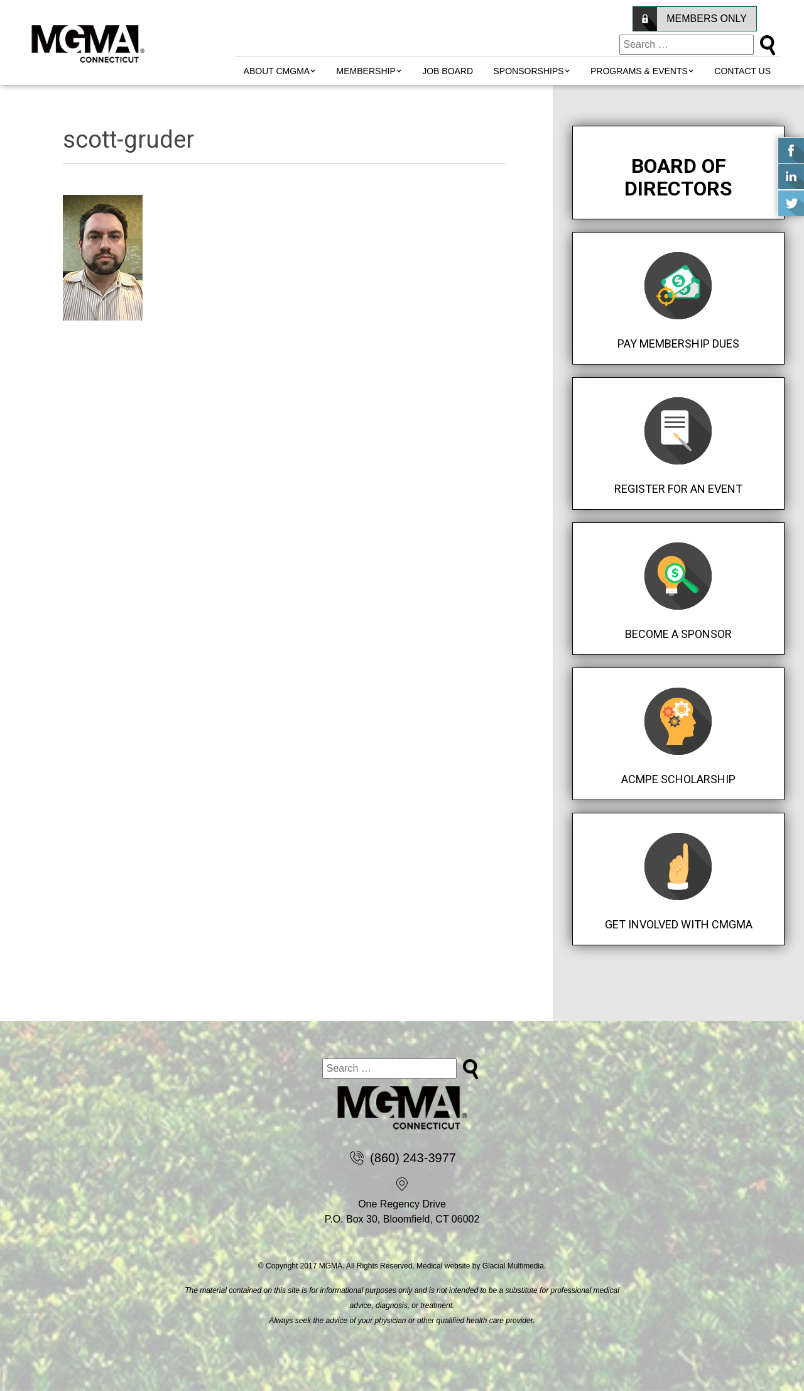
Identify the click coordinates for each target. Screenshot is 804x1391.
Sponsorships (529, 71)
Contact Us (742, 71)
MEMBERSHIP (366, 71)
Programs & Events (639, 71)
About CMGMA (277, 71)
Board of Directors (678, 177)
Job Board (447, 71)
